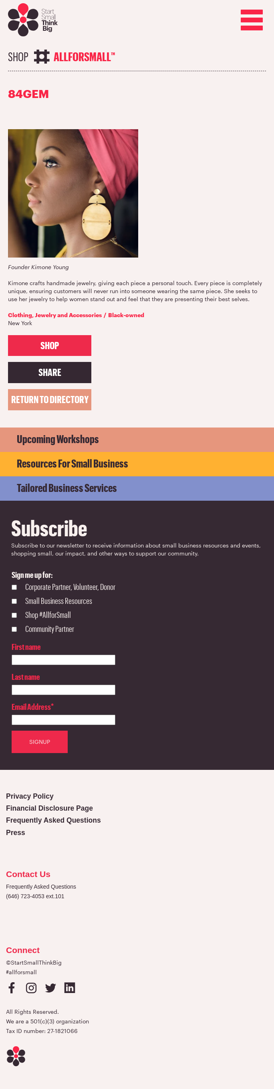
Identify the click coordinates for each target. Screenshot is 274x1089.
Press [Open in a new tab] (15, 833)
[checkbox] (63, 609)
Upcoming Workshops (58, 438)
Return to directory (50, 399)
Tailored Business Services (67, 487)
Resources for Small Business (72, 463)
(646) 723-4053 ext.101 (35, 896)
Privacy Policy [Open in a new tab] (30, 796)
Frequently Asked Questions (41, 886)
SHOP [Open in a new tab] (49, 345)
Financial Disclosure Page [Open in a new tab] (49, 808)
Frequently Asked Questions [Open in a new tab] (53, 820)
